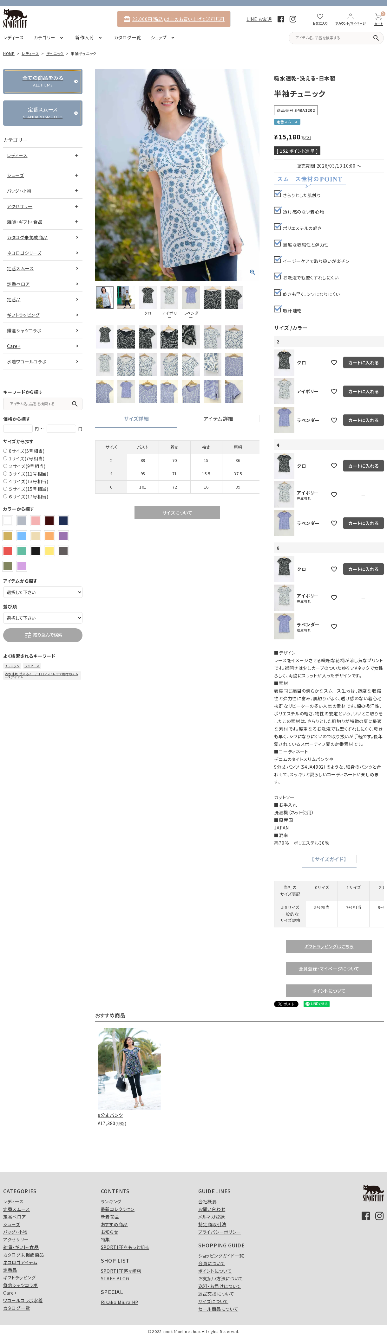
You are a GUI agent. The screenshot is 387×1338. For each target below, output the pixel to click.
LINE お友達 (259, 19)
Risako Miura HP (120, 1302)
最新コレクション (118, 1209)
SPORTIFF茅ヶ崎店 (121, 1271)
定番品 (14, 299)
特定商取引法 (212, 1224)
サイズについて (177, 512)
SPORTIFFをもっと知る (125, 1247)
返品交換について (216, 1293)
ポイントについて (329, 991)
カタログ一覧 (16, 1308)
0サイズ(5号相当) (27, 451)
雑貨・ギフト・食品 (25, 222)
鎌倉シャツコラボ (24, 330)
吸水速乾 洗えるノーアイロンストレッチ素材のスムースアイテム (41, 675)
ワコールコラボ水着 (23, 1300)
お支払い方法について (220, 1278)
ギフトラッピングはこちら (329, 946)
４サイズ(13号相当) (29, 481)
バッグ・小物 (19, 191)
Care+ (14, 346)
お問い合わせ (211, 1209)
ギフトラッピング (23, 315)
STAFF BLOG (115, 1278)
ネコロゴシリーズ (24, 253)
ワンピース (32, 665)
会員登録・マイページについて (328, 968)
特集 (105, 1239)
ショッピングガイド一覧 (221, 1255)
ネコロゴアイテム (20, 1262)
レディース (30, 53)
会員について (211, 1263)
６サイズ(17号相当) (29, 496)
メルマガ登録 (211, 1216)
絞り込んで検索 (43, 635)
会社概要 (207, 1201)
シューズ (15, 175)
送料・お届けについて (219, 1286)
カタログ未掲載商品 (27, 237)
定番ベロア (18, 284)
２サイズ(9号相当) (27, 466)
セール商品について (218, 1309)
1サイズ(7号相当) (27, 458)
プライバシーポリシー (219, 1232)
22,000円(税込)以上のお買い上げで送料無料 (174, 19)
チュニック (55, 53)
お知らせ (109, 1232)
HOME (9, 53)
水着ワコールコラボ (27, 361)
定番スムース (20, 268)
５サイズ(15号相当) (29, 489)
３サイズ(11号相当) (29, 474)
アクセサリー (19, 206)
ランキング (111, 1201)
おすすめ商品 (114, 1224)
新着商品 (110, 1216)
